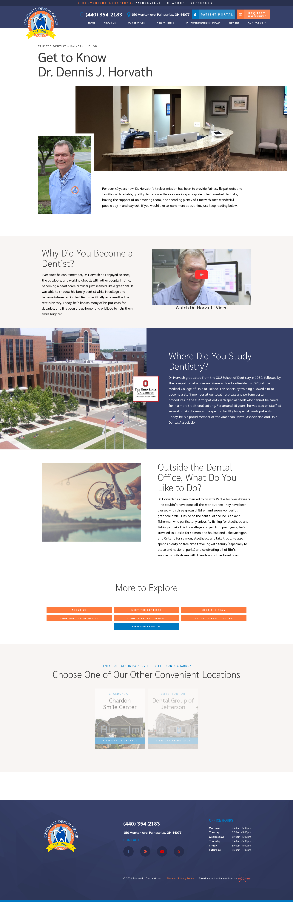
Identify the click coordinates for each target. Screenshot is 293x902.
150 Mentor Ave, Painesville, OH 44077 (157, 14)
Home (91, 22)
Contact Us (257, 22)
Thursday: (215, 841)
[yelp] (179, 851)
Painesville (148, 2)
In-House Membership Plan (203, 22)
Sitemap (171, 878)
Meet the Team (214, 609)
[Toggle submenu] (117, 22)
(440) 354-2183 (103, 14)
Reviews (234, 22)
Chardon (176, 2)
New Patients (167, 22)
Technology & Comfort (214, 618)
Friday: (213, 845)
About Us (111, 22)
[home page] (41, 22)
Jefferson (202, 2)
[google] (145, 851)
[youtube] (162, 851)
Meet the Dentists (146, 609)
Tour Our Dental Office (79, 618)
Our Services (138, 22)
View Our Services (146, 626)
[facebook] (128, 851)
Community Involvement (146, 618)
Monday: (214, 827)
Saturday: (215, 849)
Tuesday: (214, 832)
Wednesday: (216, 836)
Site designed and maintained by (225, 878)
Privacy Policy (186, 878)
